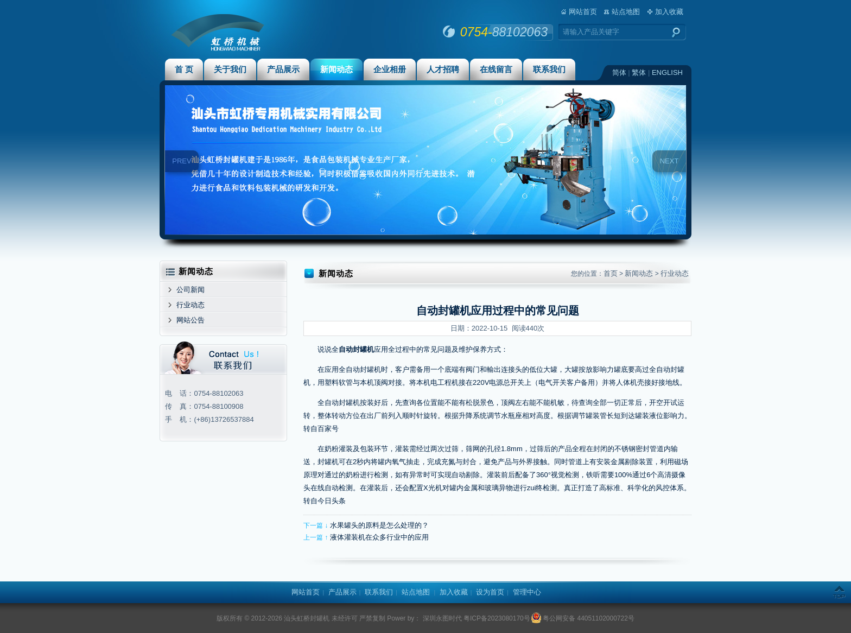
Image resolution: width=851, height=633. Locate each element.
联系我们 (549, 69)
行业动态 (190, 305)
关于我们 (230, 69)
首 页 (184, 69)
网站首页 (583, 12)
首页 (611, 273)
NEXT (669, 161)
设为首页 (490, 592)
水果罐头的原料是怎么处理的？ (379, 525)
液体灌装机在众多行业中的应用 (379, 537)
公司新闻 (190, 290)
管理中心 (527, 592)
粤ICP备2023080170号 (496, 618)
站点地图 (626, 12)
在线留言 (496, 69)
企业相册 (389, 69)
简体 (619, 72)
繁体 (639, 72)
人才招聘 (443, 69)
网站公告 (190, 320)
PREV (181, 161)
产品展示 (283, 69)
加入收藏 (669, 12)
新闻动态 (336, 69)
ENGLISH (667, 72)
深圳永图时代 (441, 618)
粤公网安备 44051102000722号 (583, 618)
